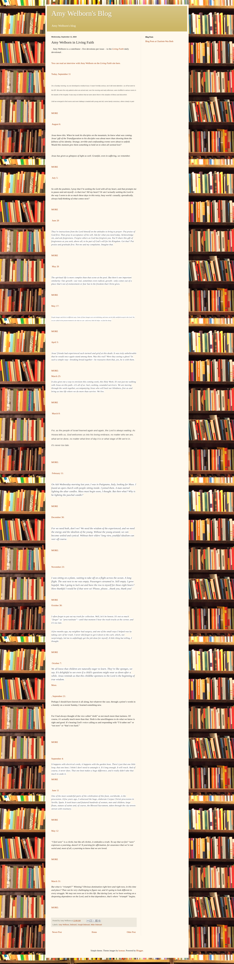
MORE (54, 113)
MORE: (55, 370)
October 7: (56, 663)
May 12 (54, 831)
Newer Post (57, 932)
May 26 (55, 266)
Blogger (139, 951)
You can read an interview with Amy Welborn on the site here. (86, 63)
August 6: (56, 124)
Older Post (131, 932)
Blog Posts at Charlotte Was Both (159, 41)
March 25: (56, 376)
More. (54, 685)
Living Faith (118, 49)
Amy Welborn (64, 925)
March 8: (55, 413)
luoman (121, 951)
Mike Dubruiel (96, 925)
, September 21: (58, 696)
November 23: (57, 567)
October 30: (56, 605)
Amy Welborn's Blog (81, 13)
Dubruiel (73, 925)
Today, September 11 (61, 74)
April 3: (55, 342)
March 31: (56, 881)
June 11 (55, 790)
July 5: (54, 178)
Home (94, 932)
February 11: (57, 473)
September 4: (57, 758)
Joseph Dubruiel (84, 925)
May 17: (55, 306)
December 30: (57, 517)
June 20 (55, 220)
